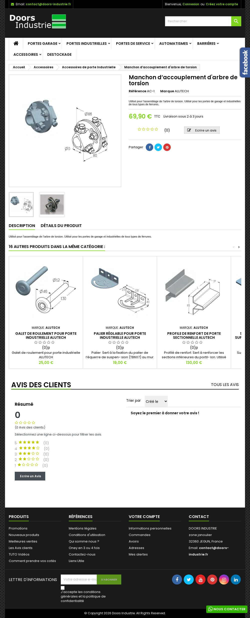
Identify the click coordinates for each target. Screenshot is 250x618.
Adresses (136, 548)
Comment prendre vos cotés (32, 560)
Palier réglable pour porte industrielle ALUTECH (120, 335)
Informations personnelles (150, 528)
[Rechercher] (203, 21)
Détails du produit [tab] (61, 225)
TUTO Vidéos (19, 554)
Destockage (59, 54)
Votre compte (144, 517)
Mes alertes (138, 554)
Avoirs (134, 541)
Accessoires (26, 54)
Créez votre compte (222, 4)
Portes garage (42, 43)
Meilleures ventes (23, 541)
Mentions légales (82, 528)
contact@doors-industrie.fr (48, 4)
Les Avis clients (20, 548)
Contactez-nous (82, 554)
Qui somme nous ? (84, 541)
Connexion (190, 4)
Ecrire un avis (201, 130)
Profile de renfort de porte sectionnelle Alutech (194, 335)
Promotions (18, 528)
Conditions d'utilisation (87, 534)
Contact (199, 517)
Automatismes (173, 43)
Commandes (139, 534)
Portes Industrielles (86, 43)
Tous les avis (225, 385)
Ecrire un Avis (30, 475)
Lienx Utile (76, 560)
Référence (137, 91)
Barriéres (206, 43)
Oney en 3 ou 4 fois (84, 548)
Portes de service (133, 43)
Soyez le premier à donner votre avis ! (165, 413)
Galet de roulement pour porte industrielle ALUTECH (45, 335)
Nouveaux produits (24, 534)
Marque (167, 91)
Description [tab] (22, 225)
